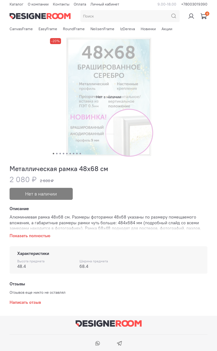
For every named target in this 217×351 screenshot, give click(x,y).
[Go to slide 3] (60, 153)
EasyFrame (48, 28)
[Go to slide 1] (53, 153)
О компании (38, 4)
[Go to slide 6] (70, 153)
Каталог (16, 4)
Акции (166, 28)
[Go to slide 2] (56, 153)
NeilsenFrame (102, 28)
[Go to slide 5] (66, 153)
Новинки (148, 28)
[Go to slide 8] (77, 153)
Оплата (80, 4)
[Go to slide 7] (73, 153)
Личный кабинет (104, 4)
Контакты (61, 4)
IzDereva (127, 28)
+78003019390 (194, 4)
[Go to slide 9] (80, 153)
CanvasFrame (21, 28)
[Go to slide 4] (63, 153)
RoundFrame (74, 28)
